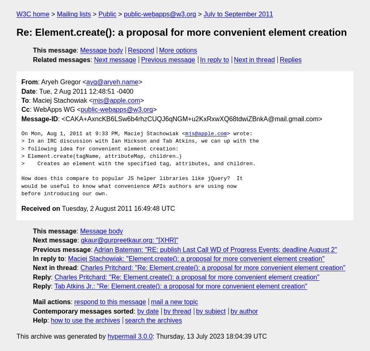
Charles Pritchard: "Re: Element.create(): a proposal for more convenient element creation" (213, 267)
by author (244, 311)
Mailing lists (74, 14)
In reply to (214, 59)
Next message (115, 59)
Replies (291, 59)
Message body (101, 50)
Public (107, 14)
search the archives (153, 320)
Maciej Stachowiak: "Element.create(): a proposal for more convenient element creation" (196, 258)
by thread (177, 311)
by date (147, 311)
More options (178, 50)
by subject (211, 311)
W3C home (32, 14)
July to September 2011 (238, 14)
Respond (141, 50)
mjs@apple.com (116, 100)
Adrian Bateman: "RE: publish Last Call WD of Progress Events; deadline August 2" (215, 249)
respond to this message (110, 301)
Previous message (168, 59)
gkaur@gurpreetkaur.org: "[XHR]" (130, 240)
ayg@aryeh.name (112, 82)
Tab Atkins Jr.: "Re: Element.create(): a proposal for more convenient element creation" (180, 286)
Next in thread (254, 59)
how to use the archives (85, 320)
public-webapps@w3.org (160, 14)
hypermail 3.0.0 (129, 336)
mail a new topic (174, 301)
